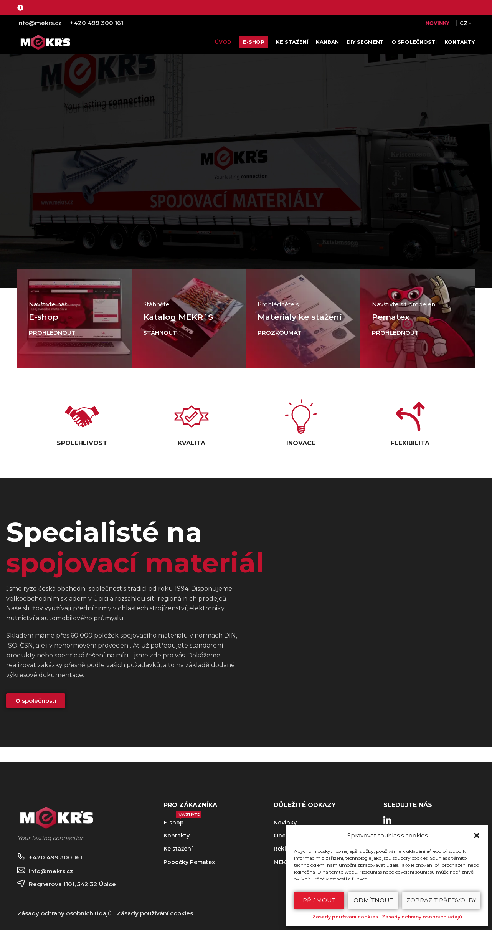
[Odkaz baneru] (74, 318)
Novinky (285, 822)
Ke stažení (178, 848)
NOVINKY (437, 23)
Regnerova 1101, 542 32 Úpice (72, 884)
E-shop (182, 821)
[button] (476, 835)
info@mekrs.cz (39, 22)
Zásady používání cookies (345, 917)
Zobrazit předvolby (441, 900)
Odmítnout (373, 900)
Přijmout (319, 900)
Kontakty (176, 835)
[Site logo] (47, 41)
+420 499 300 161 (96, 22)
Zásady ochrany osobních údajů (422, 917)
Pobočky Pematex (189, 862)
